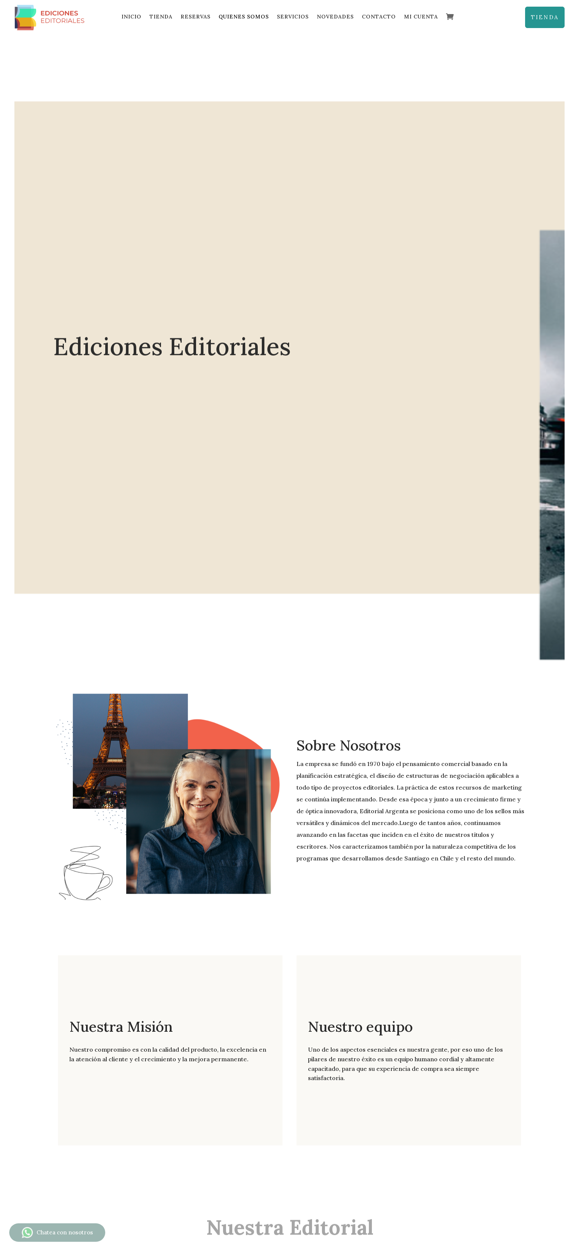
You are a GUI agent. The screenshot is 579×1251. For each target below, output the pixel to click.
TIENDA (545, 17)
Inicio (131, 16)
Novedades (335, 16)
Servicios (293, 16)
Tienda (161, 16)
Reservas (195, 16)
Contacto (379, 16)
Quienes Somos (244, 16)
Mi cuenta (421, 16)
